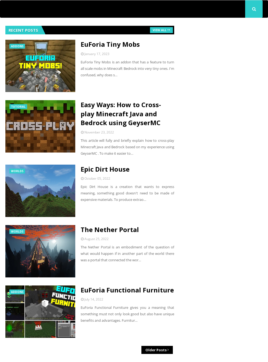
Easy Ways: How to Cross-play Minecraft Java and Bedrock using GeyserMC (121, 113)
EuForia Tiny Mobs (110, 44)
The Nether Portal (110, 229)
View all (159, 30)
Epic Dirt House (105, 169)
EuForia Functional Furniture (127, 289)
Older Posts (156, 349)
